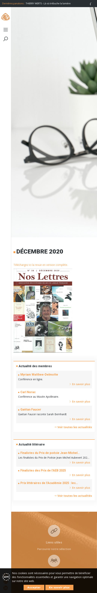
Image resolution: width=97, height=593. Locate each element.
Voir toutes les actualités (73, 427)
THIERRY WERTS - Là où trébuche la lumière (48, 3)
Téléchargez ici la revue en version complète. (40, 265)
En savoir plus (59, 587)
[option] (60, 3)
